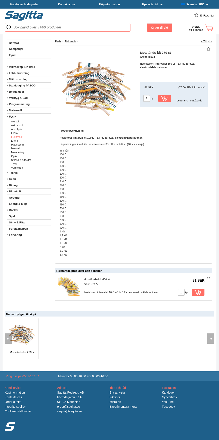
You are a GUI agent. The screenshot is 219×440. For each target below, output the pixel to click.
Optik (14, 156)
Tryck (14, 163)
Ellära (14, 133)
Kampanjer (16, 49)
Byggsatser (16, 91)
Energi (15, 140)
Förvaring (15, 234)
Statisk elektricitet (21, 160)
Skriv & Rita (17, 222)
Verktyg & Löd (18, 98)
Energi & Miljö (18, 203)
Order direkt (13, 402)
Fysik (12, 116)
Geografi (14, 197)
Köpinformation (109, 4)
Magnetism (17, 144)
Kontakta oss (66, 4)
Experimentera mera (123, 406)
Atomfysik (16, 129)
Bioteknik (15, 191)
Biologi (13, 185)
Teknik (13, 172)
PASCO (115, 397)
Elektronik (16, 136)
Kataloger (168, 392)
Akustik (15, 121)
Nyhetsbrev (169, 397)
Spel (12, 216)
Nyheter (14, 42)
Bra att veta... (118, 392)
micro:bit (115, 402)
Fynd (12, 55)
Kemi (12, 179)
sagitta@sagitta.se (69, 411)
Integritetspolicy (15, 406)
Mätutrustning (18, 79)
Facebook (168, 406)
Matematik (16, 110)
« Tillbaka (206, 41)
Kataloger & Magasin (24, 4)
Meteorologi (18, 152)
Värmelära (17, 167)
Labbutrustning (19, 73)
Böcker (13, 210)
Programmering (19, 104)
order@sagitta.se (68, 406)
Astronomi (17, 125)
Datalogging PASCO (22, 85)
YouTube (168, 402)
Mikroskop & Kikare (22, 66)
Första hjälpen (18, 228)
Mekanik (16, 148)
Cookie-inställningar (18, 411)
